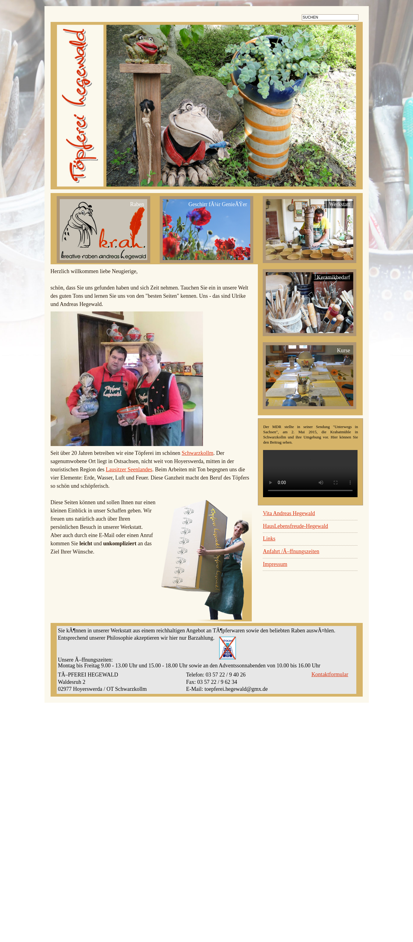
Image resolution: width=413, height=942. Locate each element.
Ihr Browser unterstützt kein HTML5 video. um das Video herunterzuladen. (310, 479)
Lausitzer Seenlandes (129, 476)
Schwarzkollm (197, 459)
